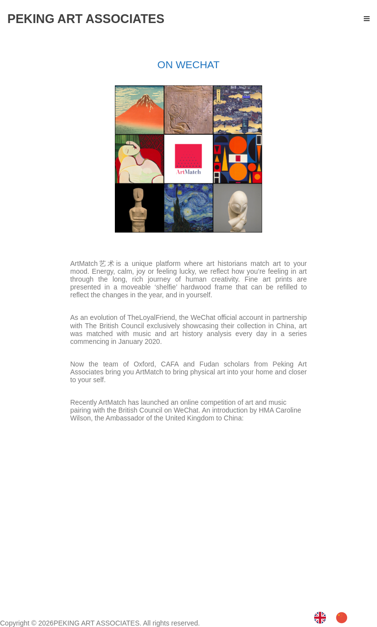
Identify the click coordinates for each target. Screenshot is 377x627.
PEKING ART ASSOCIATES (96, 623)
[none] (322, 618)
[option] (344, 617)
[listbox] (335, 618)
